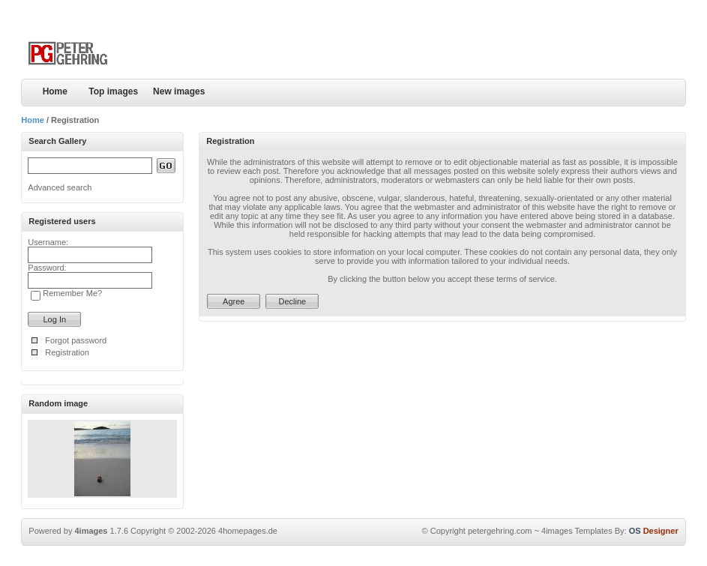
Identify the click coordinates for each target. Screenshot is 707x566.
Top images (113, 91)
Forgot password (75, 340)
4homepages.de (247, 530)
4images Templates (577, 530)
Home (55, 91)
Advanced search (59, 187)
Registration (67, 352)
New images (179, 91)
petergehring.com (500, 530)
